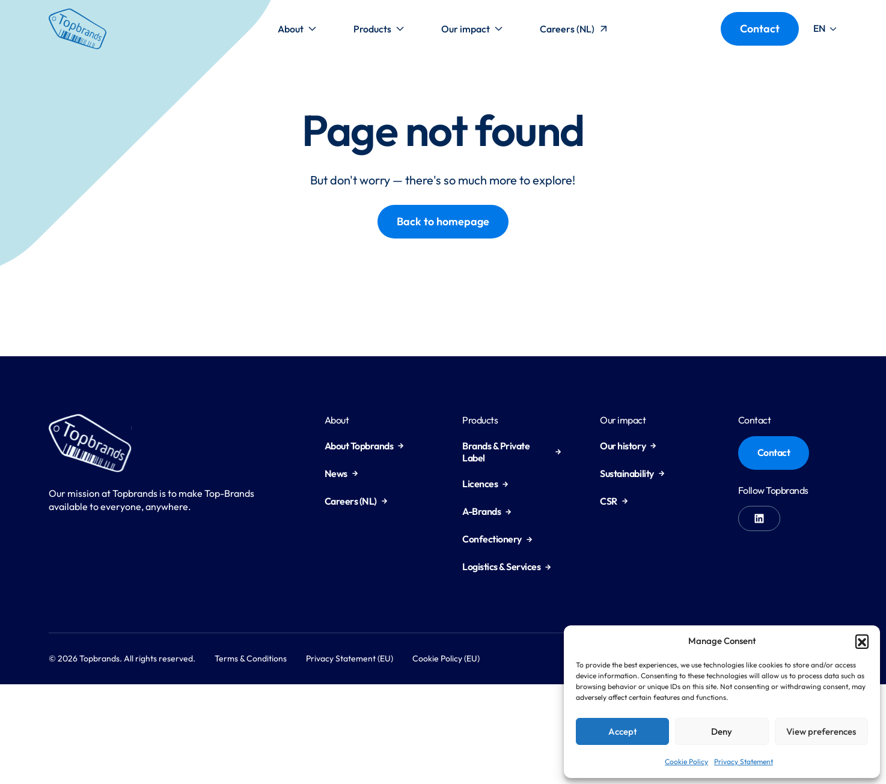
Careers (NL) (575, 32)
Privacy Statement (743, 761)
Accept (622, 731)
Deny (721, 731)
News (341, 473)
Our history (628, 446)
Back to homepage (443, 221)
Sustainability (632, 473)
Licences (485, 484)
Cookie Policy (686, 761)
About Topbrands (365, 446)
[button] (862, 641)
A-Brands (487, 511)
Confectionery (497, 539)
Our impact (472, 32)
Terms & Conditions (251, 658)
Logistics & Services (506, 567)
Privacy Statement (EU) (349, 658)
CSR (614, 501)
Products (379, 32)
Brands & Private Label (511, 452)
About (297, 32)
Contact (760, 28)
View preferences (821, 731)
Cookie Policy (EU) (446, 658)
